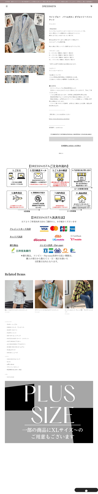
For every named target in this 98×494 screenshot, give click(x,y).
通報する (61, 153)
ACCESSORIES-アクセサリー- (16, 344)
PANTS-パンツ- (12, 333)
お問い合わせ (10, 364)
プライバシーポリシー (13, 367)
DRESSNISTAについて (13, 359)
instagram (10, 377)
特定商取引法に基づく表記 (14, 370)
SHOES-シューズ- (12, 353)
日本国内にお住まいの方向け (71, 146)
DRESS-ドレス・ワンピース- (16, 327)
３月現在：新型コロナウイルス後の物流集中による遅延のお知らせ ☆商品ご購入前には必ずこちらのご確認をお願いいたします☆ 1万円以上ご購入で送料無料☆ (49, 1)
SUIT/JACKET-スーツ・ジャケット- (18, 339)
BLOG (9, 362)
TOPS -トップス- (12, 324)
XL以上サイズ (11, 350)
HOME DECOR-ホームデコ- (16, 347)
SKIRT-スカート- (12, 330)
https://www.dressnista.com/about (59, 119)
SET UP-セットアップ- (14, 336)
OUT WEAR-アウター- (14, 341)
